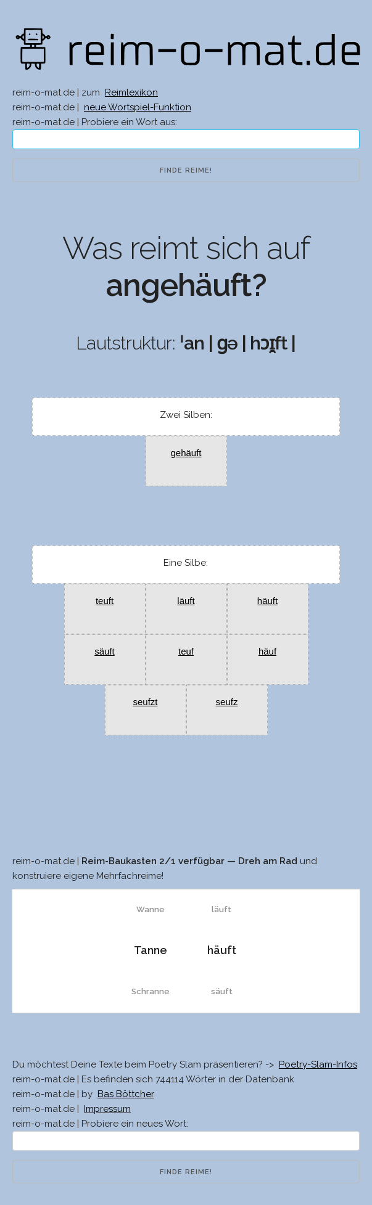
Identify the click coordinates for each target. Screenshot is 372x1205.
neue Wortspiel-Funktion (137, 107)
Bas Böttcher (125, 1094)
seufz (227, 701)
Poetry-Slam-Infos (318, 1064)
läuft (185, 600)
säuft (104, 651)
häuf (267, 651)
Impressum (107, 1108)
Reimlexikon (131, 92)
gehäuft (185, 452)
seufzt (145, 701)
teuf (186, 651)
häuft (267, 600)
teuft (105, 600)
